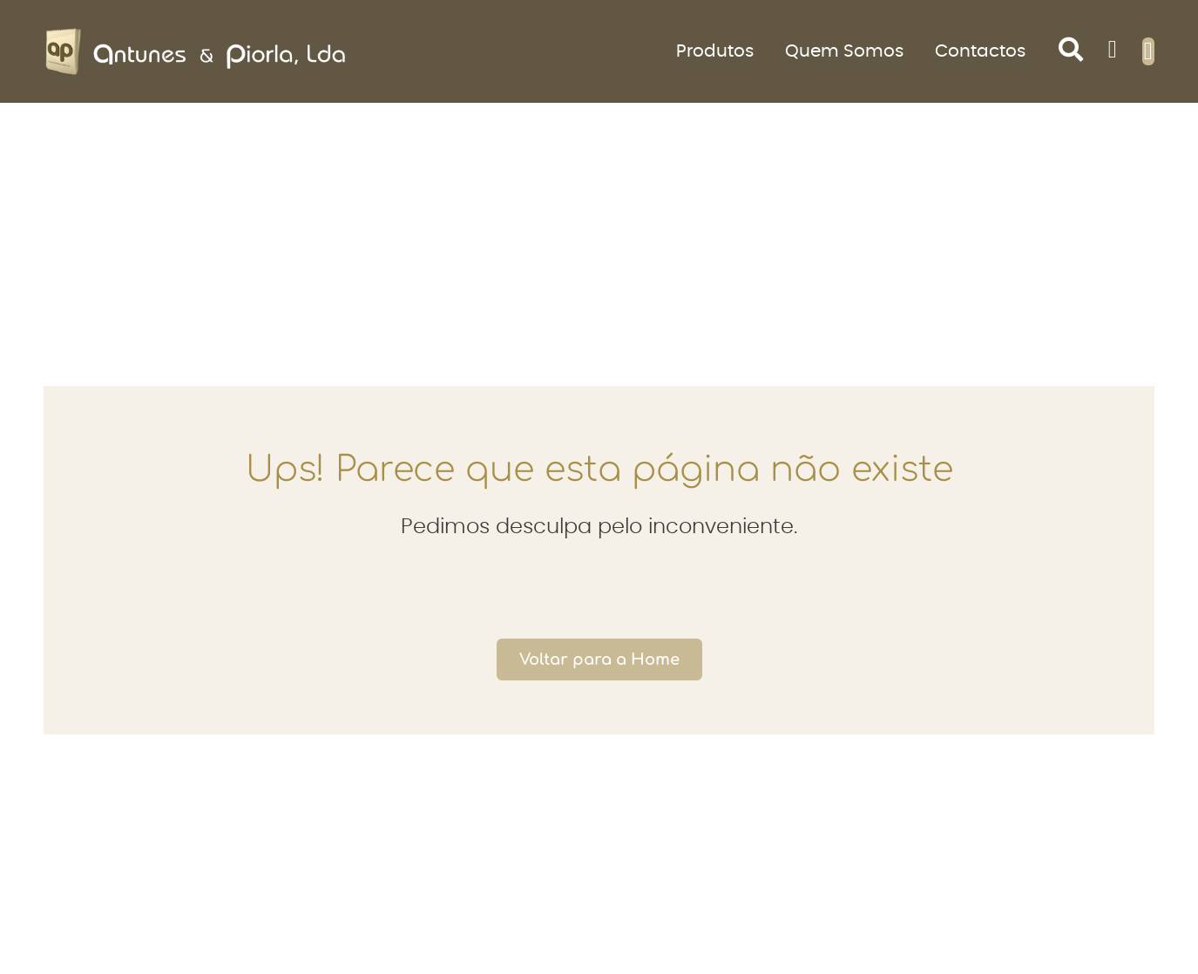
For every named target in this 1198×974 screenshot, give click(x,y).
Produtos (715, 51)
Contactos (980, 51)
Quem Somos (844, 51)
